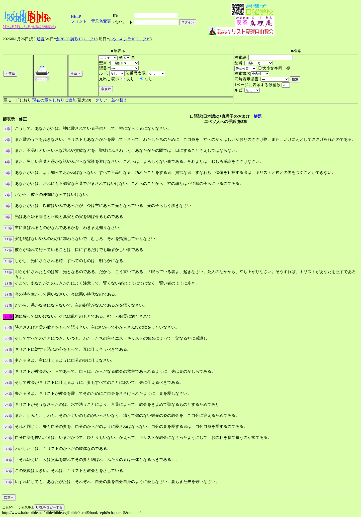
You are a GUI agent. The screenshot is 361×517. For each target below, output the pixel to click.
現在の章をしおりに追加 (54, 100)
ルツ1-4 (115, 39)
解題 (258, 116)
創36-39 (62, 39)
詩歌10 (76, 39)
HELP (76, 16)
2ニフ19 (143, 39)
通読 (41, 39)
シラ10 (129, 39)
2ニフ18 (90, 39)
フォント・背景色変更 (91, 21)
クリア (101, 100)
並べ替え (119, 100)
